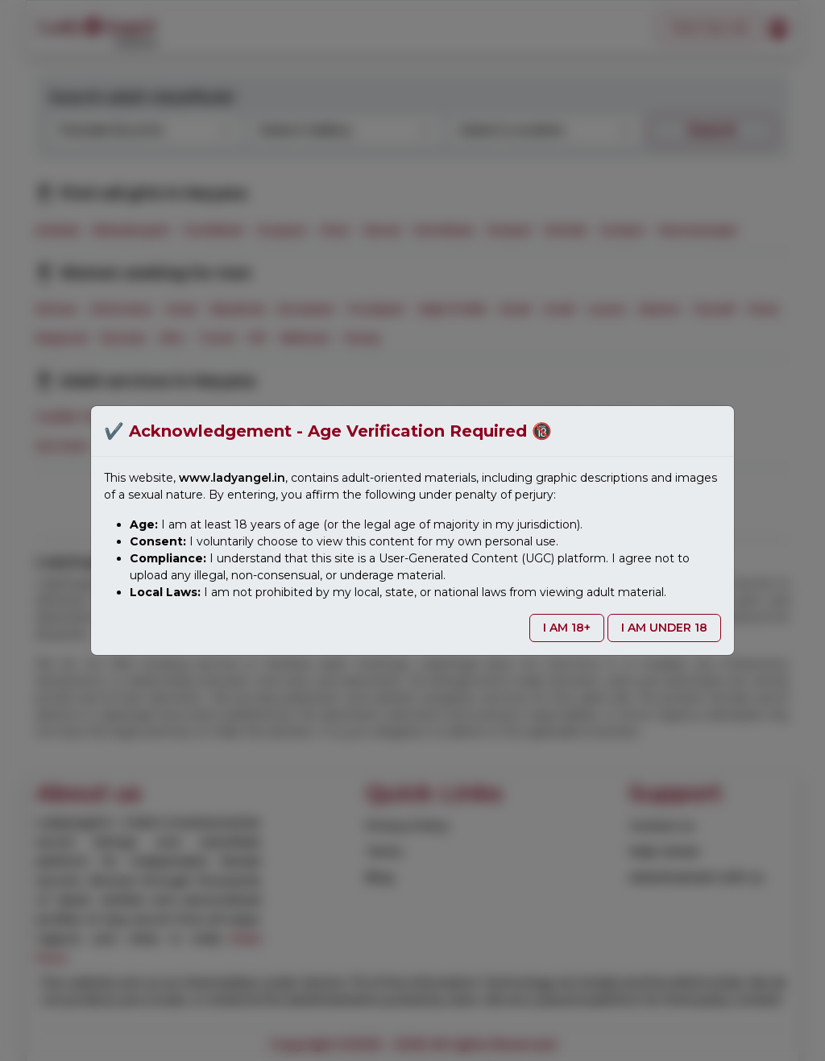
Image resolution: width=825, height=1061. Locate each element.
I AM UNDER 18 (664, 627)
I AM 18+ (567, 627)
